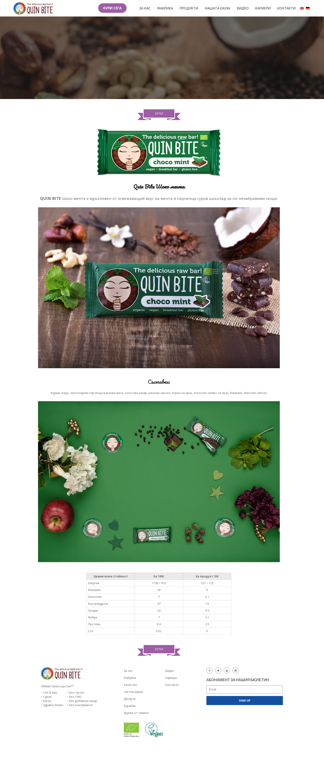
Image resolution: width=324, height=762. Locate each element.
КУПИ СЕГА (112, 8)
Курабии (130, 706)
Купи (159, 114)
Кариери (263, 8)
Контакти (286, 8)
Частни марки (133, 692)
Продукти (189, 8)
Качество (130, 685)
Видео (243, 8)
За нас (145, 8)
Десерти (130, 699)
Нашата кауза (217, 8)
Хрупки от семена (136, 713)
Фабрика (165, 8)
